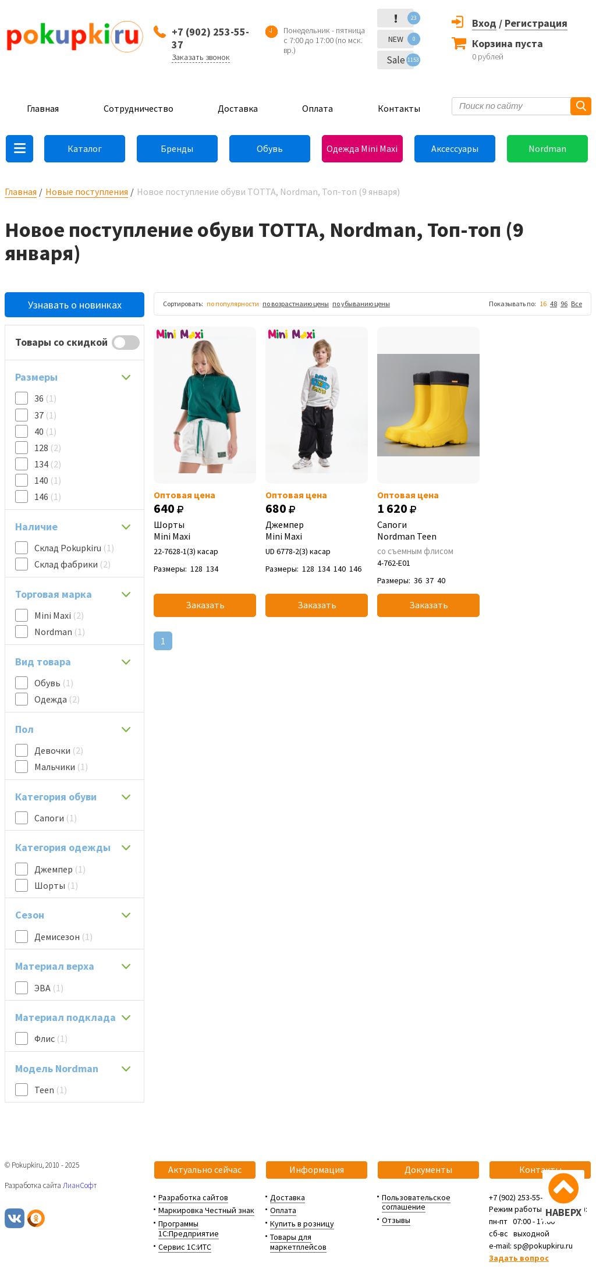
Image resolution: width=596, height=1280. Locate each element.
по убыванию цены (361, 303)
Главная (43, 108)
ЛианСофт (80, 1185)
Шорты (56, 885)
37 (45, 415)
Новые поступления (86, 191)
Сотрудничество (138, 108)
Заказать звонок (201, 57)
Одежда (57, 699)
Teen (50, 1089)
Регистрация (536, 23)
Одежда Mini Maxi (362, 148)
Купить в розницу (302, 1223)
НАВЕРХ (563, 1212)
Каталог (85, 148)
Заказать (205, 605)
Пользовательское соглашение (416, 1202)
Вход (484, 23)
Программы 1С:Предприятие (188, 1228)
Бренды (177, 148)
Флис (51, 1038)
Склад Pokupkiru (74, 548)
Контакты (399, 108)
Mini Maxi (59, 615)
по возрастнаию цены (295, 303)
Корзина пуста (507, 43)
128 (47, 447)
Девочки (58, 750)
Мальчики (61, 766)
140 (47, 480)
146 (47, 496)
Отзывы (396, 1220)
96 (563, 303)
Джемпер (60, 869)
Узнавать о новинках (75, 304)
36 (45, 398)
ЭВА (48, 988)
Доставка (238, 108)
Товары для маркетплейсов (298, 1242)
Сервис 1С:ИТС (184, 1247)
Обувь (270, 148)
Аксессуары (454, 148)
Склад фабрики (72, 564)
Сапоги (55, 818)
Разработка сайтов (193, 1197)
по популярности (233, 303)
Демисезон (63, 936)
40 (45, 431)
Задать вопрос (519, 1258)
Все (576, 303)
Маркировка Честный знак (206, 1210)
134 (47, 464)
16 (543, 303)
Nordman (547, 148)
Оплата (317, 108)
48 (553, 303)
